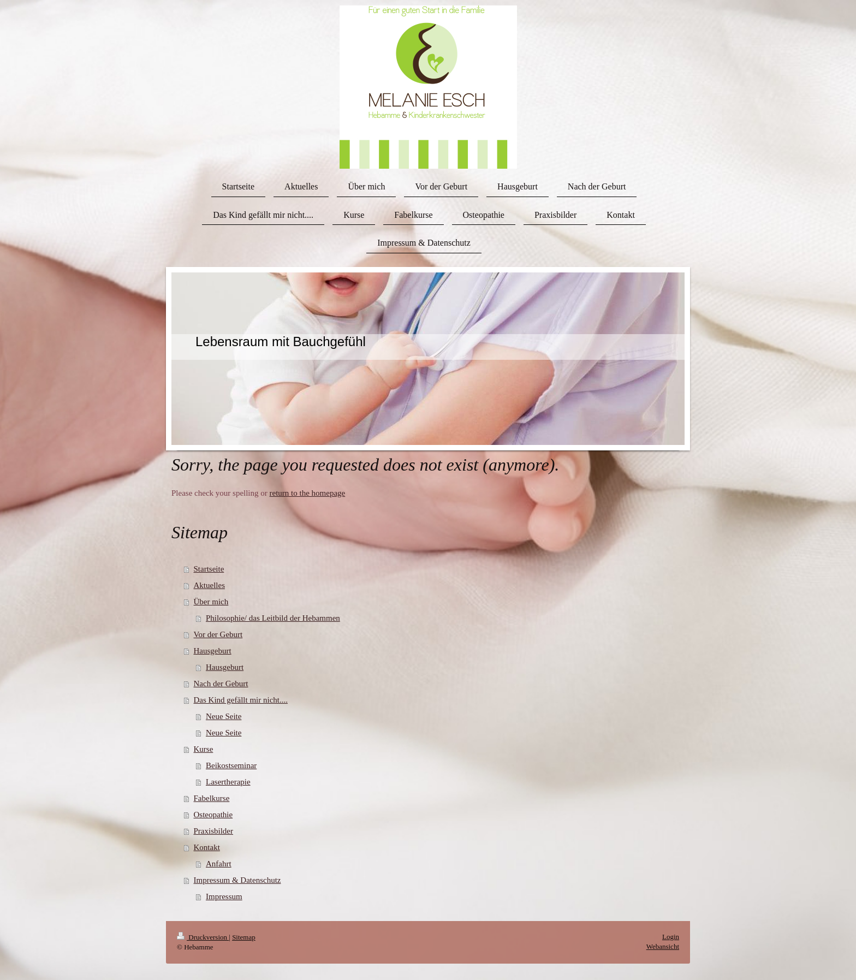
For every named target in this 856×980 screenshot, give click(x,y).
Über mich (211, 601)
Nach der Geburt (221, 683)
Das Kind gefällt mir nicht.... (241, 700)
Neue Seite (223, 716)
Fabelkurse (212, 798)
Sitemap (243, 937)
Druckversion (203, 937)
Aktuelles (209, 585)
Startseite (209, 569)
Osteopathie (213, 814)
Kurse (203, 749)
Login (670, 937)
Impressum (224, 896)
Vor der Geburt (218, 634)
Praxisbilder (214, 831)
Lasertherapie (228, 781)
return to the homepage (308, 493)
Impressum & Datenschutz (237, 880)
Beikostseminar (231, 765)
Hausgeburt (212, 650)
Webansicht (662, 946)
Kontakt (207, 847)
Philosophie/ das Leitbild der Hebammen (273, 618)
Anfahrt (218, 863)
